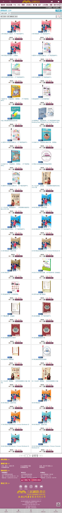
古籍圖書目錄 (5, 467)
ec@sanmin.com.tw (12, 477)
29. (8, 337)
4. (45, 55)
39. (15, 446)
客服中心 (18, 511)
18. (40, 207)
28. (42, 316)
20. (42, 229)
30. (38, 337)
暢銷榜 (3, 5)
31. (7, 359)
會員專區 (56, 511)
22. (46, 251)
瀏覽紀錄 (43, 511)
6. (42, 77)
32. (39, 359)
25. (10, 294)
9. (9, 120)
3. (10, 55)
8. (41, 99)
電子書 (35, 5)
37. (15, 424)
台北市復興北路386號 (7, 474)
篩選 (58, 10)
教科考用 (56, 5)
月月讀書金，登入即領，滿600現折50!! (56, 7)
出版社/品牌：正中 (5, 13)
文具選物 (45, 5)
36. (36, 402)
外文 (19, 5)
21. (9, 251)
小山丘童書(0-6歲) (25, 466)
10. (46, 122)
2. (41, 33)
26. (39, 294)
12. (44, 142)
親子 (39, 5)
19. (13, 229)
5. (13, 77)
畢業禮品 (42, 467)
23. (5, 272)
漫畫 (50, 5)
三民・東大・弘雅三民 (7, 466)
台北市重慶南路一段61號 (47, 474)
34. (45, 381)
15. (15, 185)
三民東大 (29, 5)
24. (46, 272)
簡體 (23, 5)
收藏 (31, 511)
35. (9, 402)
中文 (14, 5)
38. (40, 424)
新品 (9, 5)
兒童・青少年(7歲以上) (46, 466)
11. (14, 142)
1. (12, 33)
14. (42, 164)
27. (8, 316)
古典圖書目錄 (24, 467)
